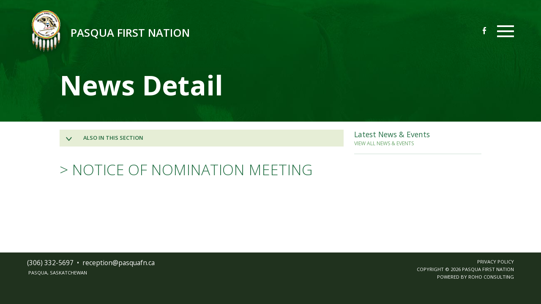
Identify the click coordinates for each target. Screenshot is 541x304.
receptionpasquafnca (118, 262)
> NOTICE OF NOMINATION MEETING (186, 169)
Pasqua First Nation (130, 32)
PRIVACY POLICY (495, 261)
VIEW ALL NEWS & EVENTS (384, 143)
